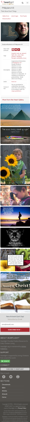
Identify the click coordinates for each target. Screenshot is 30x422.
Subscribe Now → (15, 330)
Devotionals (6, 384)
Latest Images (14, 16)
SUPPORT (4, 352)
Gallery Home (5, 16)
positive (14, 56)
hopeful (14, 53)
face (16, 55)
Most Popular (23, 16)
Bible (3, 388)
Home (4, 397)
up (20, 53)
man (19, 55)
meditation (20, 58)
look (18, 53)
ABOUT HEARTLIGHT (9, 338)
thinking (19, 56)
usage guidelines (16, 91)
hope (22, 55)
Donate (5, 361)
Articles (4, 391)
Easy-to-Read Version (16, 412)
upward (24, 53)
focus (24, 58)
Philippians (17, 44)
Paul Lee (14, 81)
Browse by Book (6, 18)
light (13, 55)
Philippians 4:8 (17, 62)
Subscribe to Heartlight (15, 369)
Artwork (4, 394)
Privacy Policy (22, 408)
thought (14, 58)
